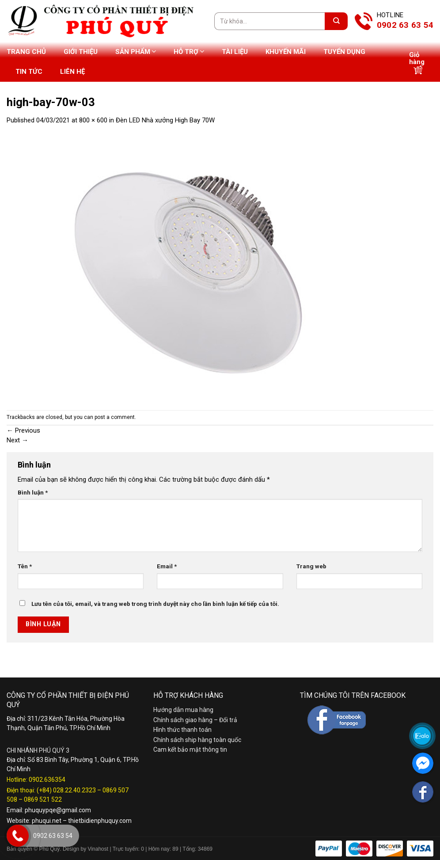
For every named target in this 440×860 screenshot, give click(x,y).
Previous (23, 430)
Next (17, 440)
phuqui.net (46, 820)
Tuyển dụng (344, 51)
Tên (25, 566)
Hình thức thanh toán (182, 729)
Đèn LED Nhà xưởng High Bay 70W (165, 120)
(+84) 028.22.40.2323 (66, 790)
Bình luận (33, 492)
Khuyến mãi (286, 51)
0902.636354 (47, 779)
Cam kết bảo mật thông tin (190, 749)
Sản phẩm (135, 51)
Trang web (311, 566)
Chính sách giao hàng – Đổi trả (195, 719)
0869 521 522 (43, 799)
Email (167, 566)
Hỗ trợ (189, 51)
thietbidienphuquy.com (100, 820)
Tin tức (28, 71)
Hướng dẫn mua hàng (183, 709)
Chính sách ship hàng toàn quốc (197, 739)
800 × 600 (93, 120)
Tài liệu (235, 51)
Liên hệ (72, 71)
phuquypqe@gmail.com (58, 810)
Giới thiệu (81, 51)
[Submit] (336, 21)
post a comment (115, 417)
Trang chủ (26, 51)
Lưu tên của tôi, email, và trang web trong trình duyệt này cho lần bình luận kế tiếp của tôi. (155, 603)
